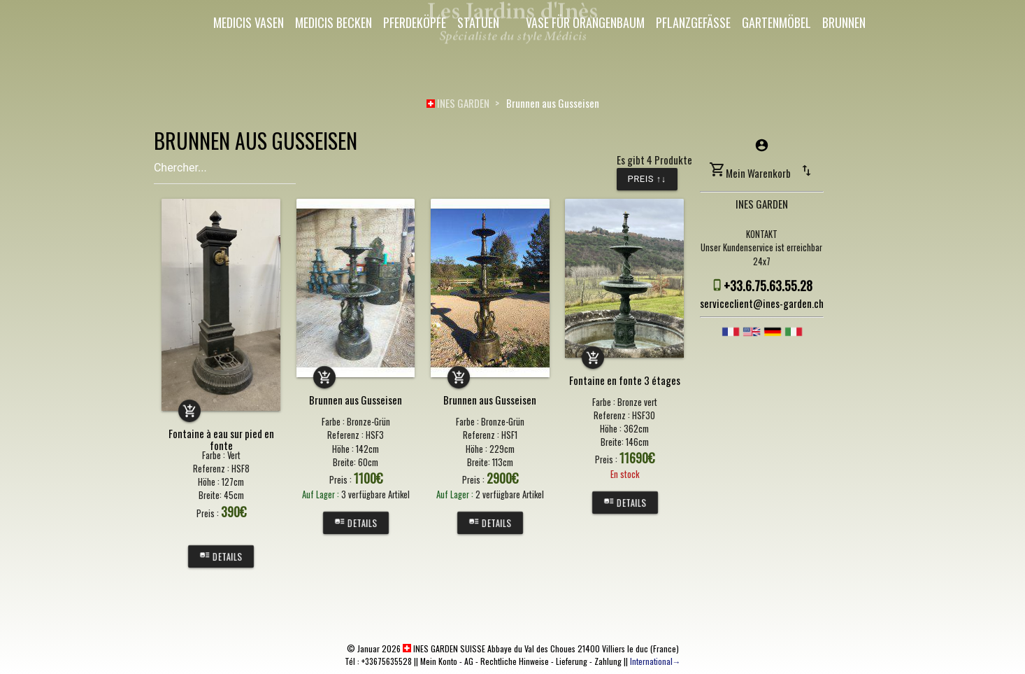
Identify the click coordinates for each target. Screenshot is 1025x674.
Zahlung (608, 661)
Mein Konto (438, 661)
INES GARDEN (458, 103)
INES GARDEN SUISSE (444, 648)
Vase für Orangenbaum (585, 22)
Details (221, 556)
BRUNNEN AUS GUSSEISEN (255, 140)
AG (468, 661)
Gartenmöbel (776, 22)
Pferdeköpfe (414, 22)
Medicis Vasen (248, 22)
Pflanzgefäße (693, 22)
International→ (655, 661)
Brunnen (844, 22)
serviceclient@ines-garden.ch (762, 303)
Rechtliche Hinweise (514, 661)
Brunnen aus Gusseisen (552, 103)
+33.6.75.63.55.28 (768, 285)
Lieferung (571, 661)
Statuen (478, 22)
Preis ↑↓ (647, 179)
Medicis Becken (333, 22)
